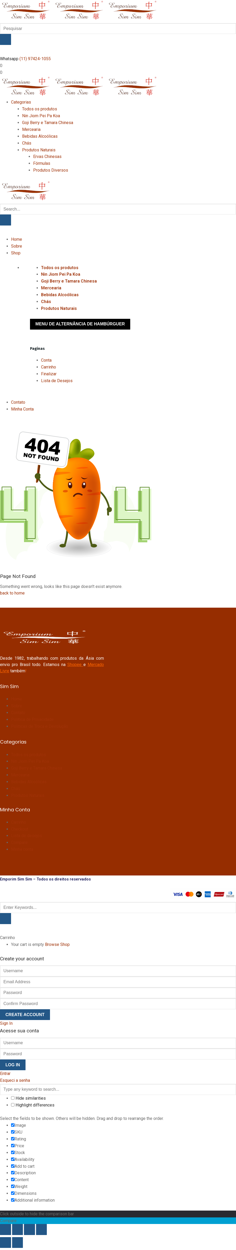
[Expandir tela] (17, 1229)
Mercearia (51, 287)
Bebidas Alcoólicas (60, 294)
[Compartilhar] (29, 1229)
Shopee (74, 664)
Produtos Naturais (59, 308)
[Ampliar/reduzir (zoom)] (5, 1229)
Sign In (6, 1023)
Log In (13, 1065)
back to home (12, 593)
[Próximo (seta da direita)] (17, 1242)
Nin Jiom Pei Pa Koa (60, 274)
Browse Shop (57, 944)
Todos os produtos (59, 267)
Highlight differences (32, 1105)
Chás (46, 301)
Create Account (25, 1014)
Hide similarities (28, 1098)
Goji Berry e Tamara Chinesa (69, 281)
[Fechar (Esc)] (41, 1229)
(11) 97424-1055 (35, 58)
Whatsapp (9, 58)
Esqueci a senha (15, 1080)
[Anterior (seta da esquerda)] (5, 1242)
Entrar (5, 1073)
